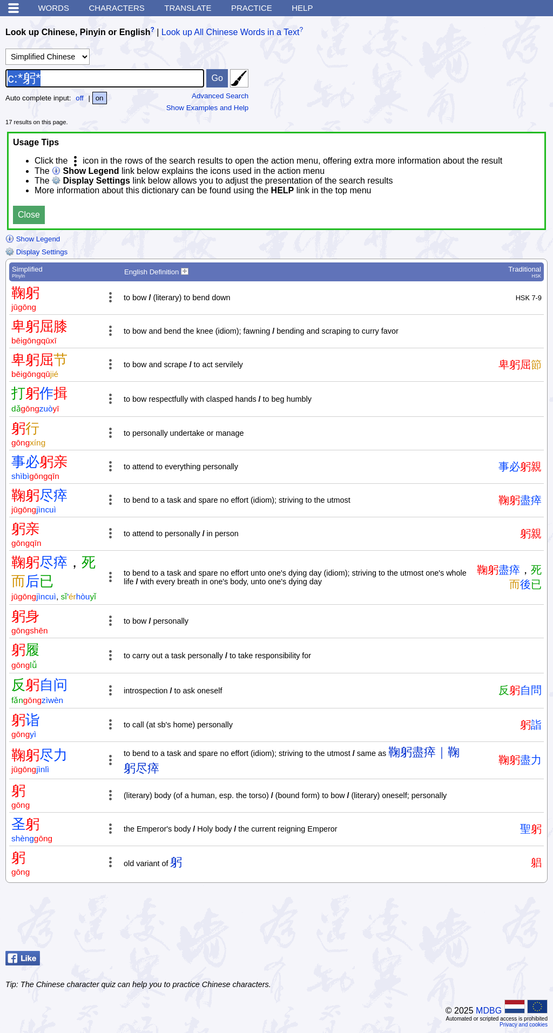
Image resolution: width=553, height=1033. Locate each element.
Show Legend (32, 239)
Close (29, 214)
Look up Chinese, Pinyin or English (77, 32)
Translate (187, 7)
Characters (116, 7)
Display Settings (36, 252)
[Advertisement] (461, 920)
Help (302, 7)
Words (53, 7)
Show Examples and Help (207, 108)
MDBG (489, 1010)
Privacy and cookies (524, 1025)
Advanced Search (220, 96)
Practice (251, 7)
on (100, 98)
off (80, 98)
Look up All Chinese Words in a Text (230, 32)
